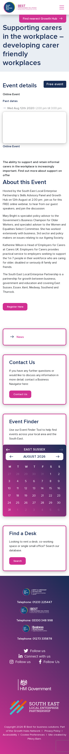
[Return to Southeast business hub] (9, 7)
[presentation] (8, 449)
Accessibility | (11, 734)
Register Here (15, 306)
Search (17, 560)
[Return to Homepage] (27, 7)
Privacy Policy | (54, 730)
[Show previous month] (11, 456)
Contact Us (20, 394)
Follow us (34, 651)
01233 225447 (42, 602)
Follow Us (49, 662)
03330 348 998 (42, 620)
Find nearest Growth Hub (40, 18)
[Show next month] (57, 456)
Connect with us (35, 656)
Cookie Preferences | (33, 734)
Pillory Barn (34, 738)
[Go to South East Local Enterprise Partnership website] (34, 707)
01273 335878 (42, 639)
